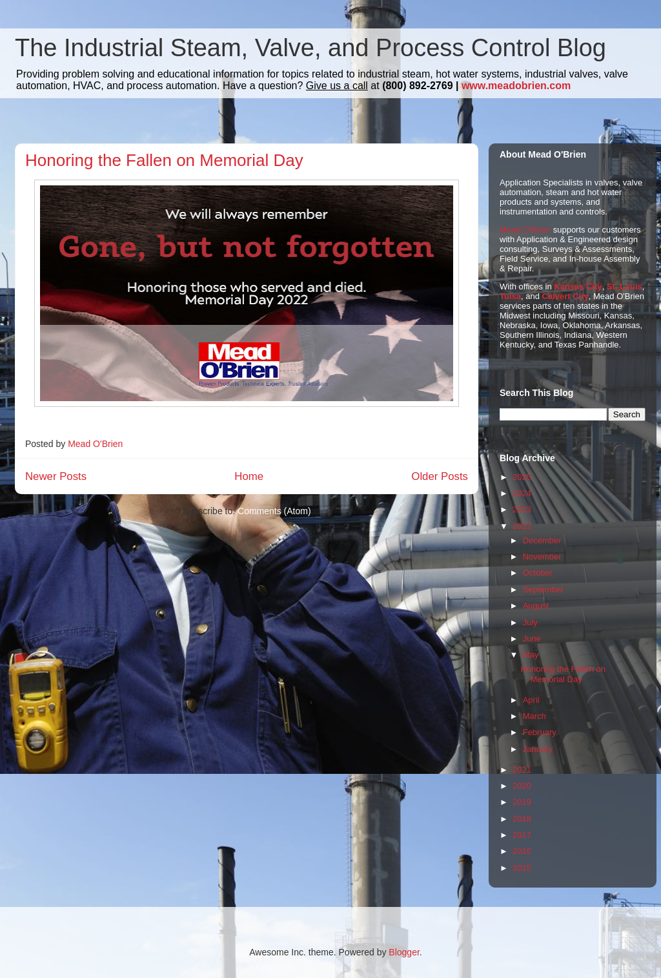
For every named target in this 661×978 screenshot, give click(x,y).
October (538, 572)
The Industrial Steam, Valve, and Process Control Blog (310, 47)
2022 (522, 526)
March (534, 716)
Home (248, 476)
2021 (522, 770)
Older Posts (439, 476)
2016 (522, 851)
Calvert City (565, 296)
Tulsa (510, 296)
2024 (522, 493)
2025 (522, 477)
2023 (522, 509)
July (530, 622)
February (539, 732)
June (532, 638)
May (531, 655)
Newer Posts (55, 476)
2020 (522, 786)
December (542, 540)
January (538, 749)
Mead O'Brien (525, 229)
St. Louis (624, 286)
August (536, 605)
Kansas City (578, 286)
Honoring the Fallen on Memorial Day (164, 160)
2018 (522, 819)
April (531, 700)
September (543, 589)
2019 (522, 802)
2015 (522, 868)
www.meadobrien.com (516, 85)
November (542, 556)
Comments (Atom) (274, 511)
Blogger (404, 952)
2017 (522, 835)
